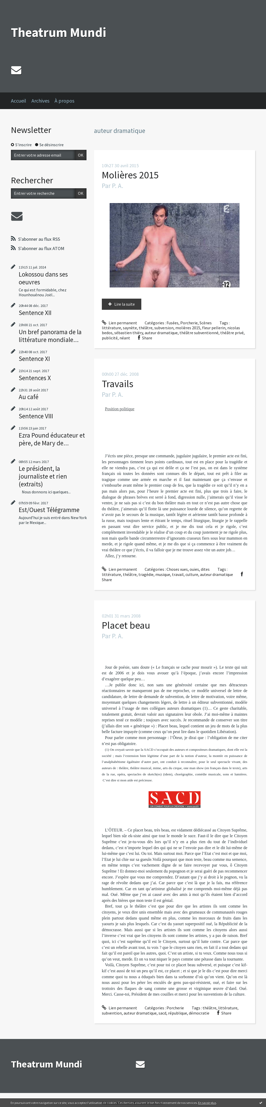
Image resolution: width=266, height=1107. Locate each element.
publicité (110, 337)
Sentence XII (35, 312)
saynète (130, 327)
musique (162, 574)
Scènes (206, 322)
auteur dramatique (161, 332)
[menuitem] (21, 100)
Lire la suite (124, 304)
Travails (117, 384)
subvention (112, 1013)
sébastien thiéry (128, 332)
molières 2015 (187, 327)
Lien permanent (119, 322)
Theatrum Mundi (58, 32)
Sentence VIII (36, 416)
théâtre (145, 327)
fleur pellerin (213, 327)
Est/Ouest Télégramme (49, 510)
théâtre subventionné (198, 332)
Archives (40, 100)
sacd (162, 1013)
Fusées (172, 322)
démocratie (199, 1013)
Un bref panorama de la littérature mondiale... (50, 336)
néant (124, 337)
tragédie (146, 574)
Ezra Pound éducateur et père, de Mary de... (52, 439)
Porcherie (189, 322)
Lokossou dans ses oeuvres (43, 278)
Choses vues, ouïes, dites (188, 569)
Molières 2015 (130, 175)
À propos (64, 100)
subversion (164, 327)
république (177, 1013)
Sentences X (35, 378)
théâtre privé (232, 332)
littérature (111, 327)
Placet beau (126, 625)
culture (191, 574)
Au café (28, 397)
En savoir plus (207, 1103)
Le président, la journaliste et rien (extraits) (43, 476)
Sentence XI (34, 358)
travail (178, 574)
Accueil (18, 100)
